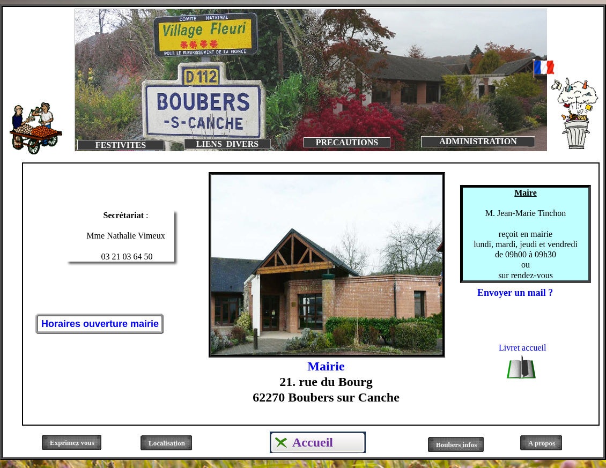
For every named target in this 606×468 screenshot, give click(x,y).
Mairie (325, 366)
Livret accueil (522, 347)
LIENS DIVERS (227, 143)
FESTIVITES (120, 145)
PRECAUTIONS (347, 142)
